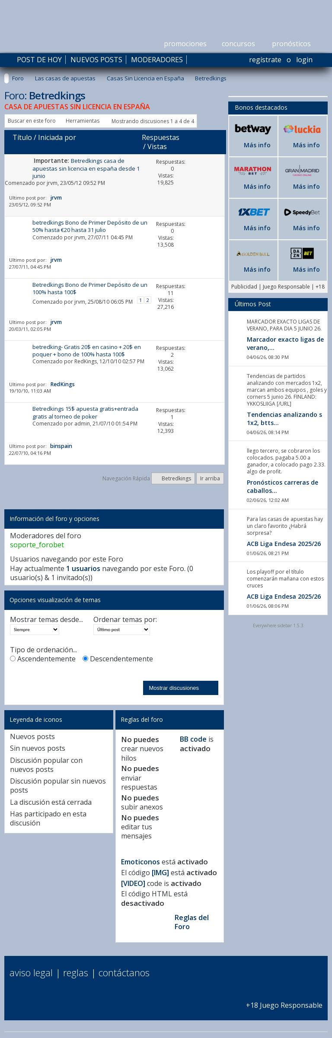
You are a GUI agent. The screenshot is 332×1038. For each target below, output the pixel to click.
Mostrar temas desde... (46, 619)
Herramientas (82, 120)
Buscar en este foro (32, 120)
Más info (257, 145)
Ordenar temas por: (125, 619)
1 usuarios (83, 568)
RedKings (85, 361)
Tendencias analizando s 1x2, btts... (284, 418)
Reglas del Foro (192, 922)
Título (22, 137)
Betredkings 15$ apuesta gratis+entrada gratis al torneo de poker (85, 412)
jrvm (52, 183)
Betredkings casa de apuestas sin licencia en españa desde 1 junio (86, 168)
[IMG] (160, 872)
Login (304, 59)
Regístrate (265, 59)
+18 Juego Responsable (284, 1000)
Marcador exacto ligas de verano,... (285, 343)
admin (82, 423)
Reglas (75, 972)
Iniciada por (57, 137)
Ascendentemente (43, 658)
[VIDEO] (133, 883)
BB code (193, 739)
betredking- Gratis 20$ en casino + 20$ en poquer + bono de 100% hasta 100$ (86, 350)
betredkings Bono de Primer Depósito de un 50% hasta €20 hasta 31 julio (89, 226)
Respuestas (160, 137)
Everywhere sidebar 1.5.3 (278, 625)
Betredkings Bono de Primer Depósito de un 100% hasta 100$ (89, 288)
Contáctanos (124, 972)
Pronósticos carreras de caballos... (282, 486)
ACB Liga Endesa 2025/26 (284, 544)
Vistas (157, 146)
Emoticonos (140, 862)
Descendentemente (118, 658)
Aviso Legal (31, 972)
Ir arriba (210, 478)
